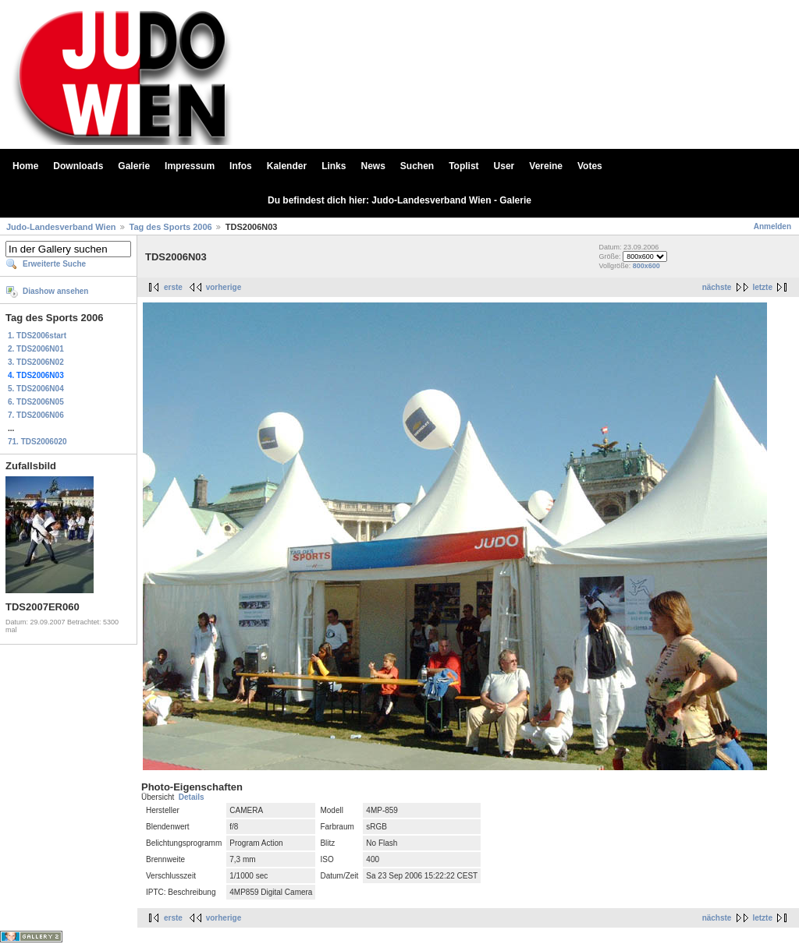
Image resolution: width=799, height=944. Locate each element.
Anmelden (772, 226)
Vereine (546, 166)
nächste (717, 287)
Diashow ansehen (55, 291)
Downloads (78, 166)
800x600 (646, 266)
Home (25, 166)
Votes (589, 166)
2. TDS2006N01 (36, 349)
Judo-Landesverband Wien (60, 227)
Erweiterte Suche (54, 264)
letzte (762, 287)
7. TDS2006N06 (36, 415)
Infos (240, 166)
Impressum (190, 166)
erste (173, 287)
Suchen (417, 166)
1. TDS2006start (37, 335)
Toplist (463, 166)
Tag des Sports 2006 (171, 227)
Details (191, 797)
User (504, 166)
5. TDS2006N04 (36, 388)
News (372, 166)
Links (333, 166)
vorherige (224, 287)
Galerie (134, 166)
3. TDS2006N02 (36, 362)
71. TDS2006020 (37, 441)
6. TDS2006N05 (36, 402)
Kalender (287, 166)
